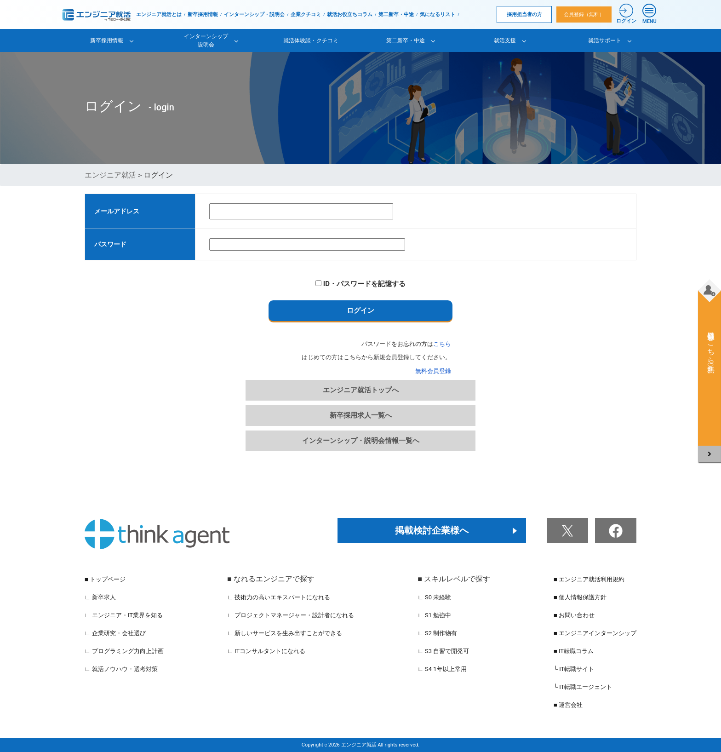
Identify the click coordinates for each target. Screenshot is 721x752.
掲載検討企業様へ (432, 530)
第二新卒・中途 (396, 14)
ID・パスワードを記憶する (360, 284)
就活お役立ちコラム (349, 14)
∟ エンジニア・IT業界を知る (124, 615)
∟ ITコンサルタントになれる (266, 651)
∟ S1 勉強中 (434, 615)
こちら (442, 343)
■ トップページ (105, 579)
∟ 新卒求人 (100, 597)
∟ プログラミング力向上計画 (124, 651)
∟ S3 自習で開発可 (443, 651)
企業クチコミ (306, 14)
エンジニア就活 (110, 175)
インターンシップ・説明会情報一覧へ (360, 440)
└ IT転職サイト (574, 669)
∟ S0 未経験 (434, 597)
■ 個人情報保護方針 (580, 597)
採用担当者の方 (524, 14)
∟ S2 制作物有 (437, 633)
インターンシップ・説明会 (254, 14)
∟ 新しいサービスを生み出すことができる (284, 633)
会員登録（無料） (584, 14)
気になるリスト (437, 14)
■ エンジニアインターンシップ (595, 633)
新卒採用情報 (203, 14)
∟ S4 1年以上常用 (442, 669)
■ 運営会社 (568, 704)
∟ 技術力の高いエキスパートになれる (278, 597)
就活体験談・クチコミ (310, 40)
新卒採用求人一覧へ (361, 415)
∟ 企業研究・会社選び (115, 633)
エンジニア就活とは (159, 14)
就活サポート (604, 40)
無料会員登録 (433, 370)
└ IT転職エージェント (583, 686)
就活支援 (505, 40)
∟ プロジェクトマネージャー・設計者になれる (290, 615)
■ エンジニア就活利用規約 (589, 579)
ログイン (360, 310)
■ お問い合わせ (574, 615)
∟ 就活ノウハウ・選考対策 (121, 669)
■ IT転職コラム (574, 651)
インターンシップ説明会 (206, 40)
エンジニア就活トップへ (361, 390)
